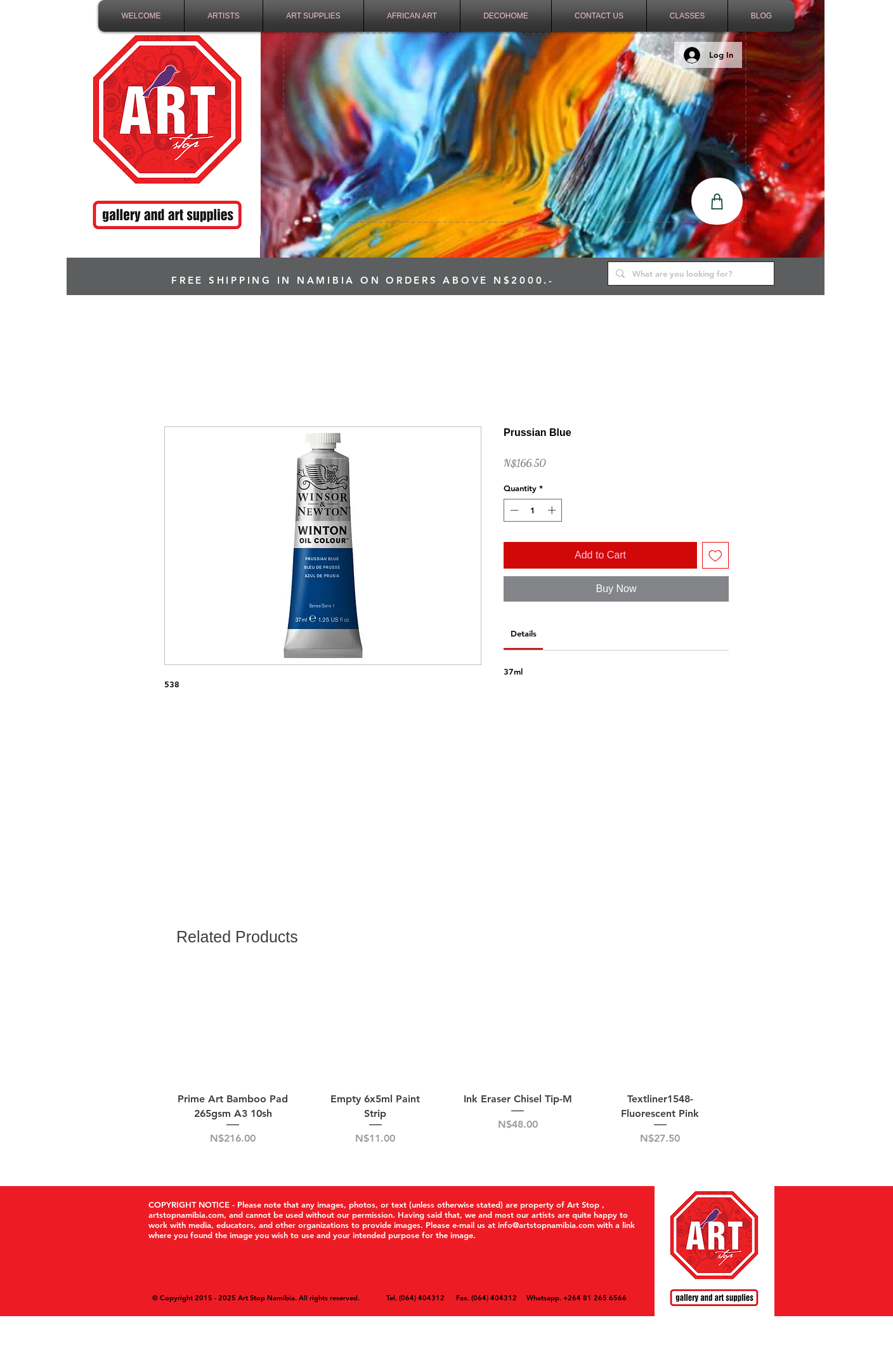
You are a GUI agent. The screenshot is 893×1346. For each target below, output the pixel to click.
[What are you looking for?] (689, 273)
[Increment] (553, 510)
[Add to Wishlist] (715, 555)
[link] (524, 633)
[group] (446, 1065)
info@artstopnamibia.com (546, 1225)
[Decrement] (513, 510)
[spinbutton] (533, 510)
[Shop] (717, 201)
